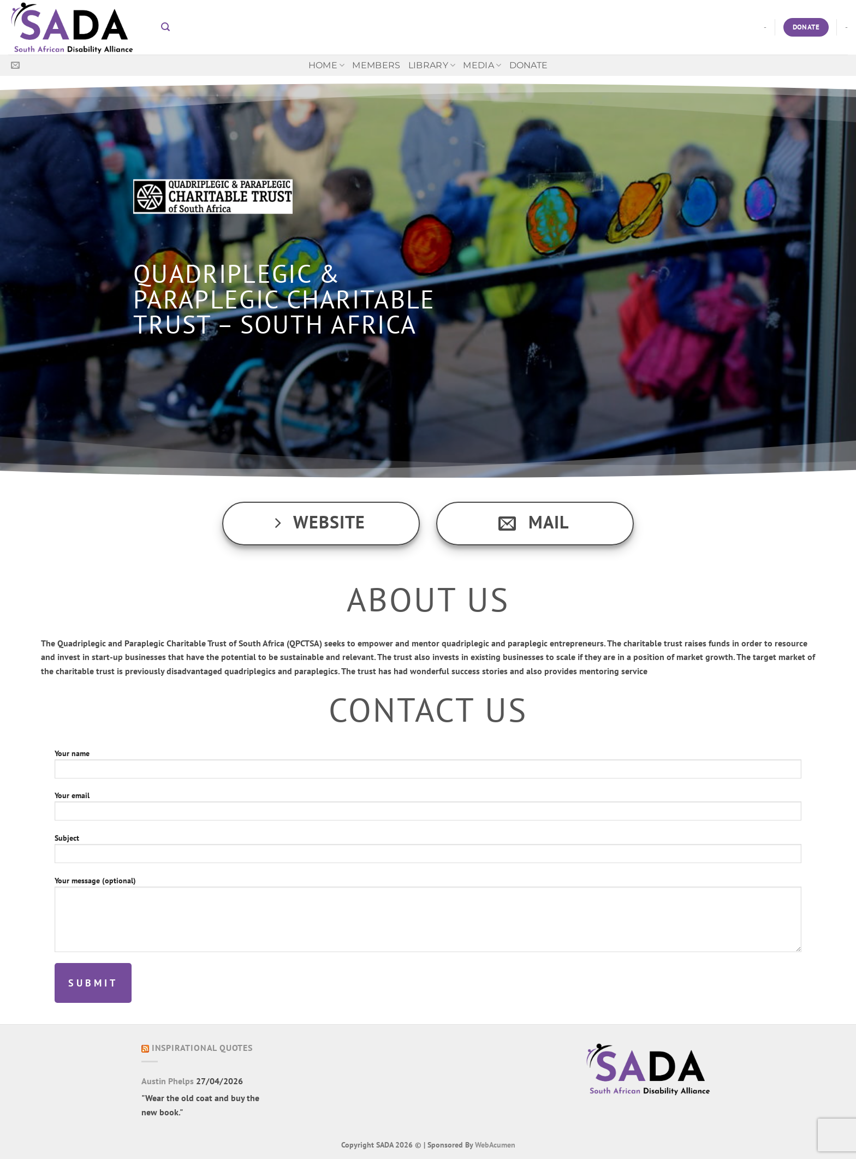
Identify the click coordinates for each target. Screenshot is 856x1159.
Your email (428, 809)
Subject (428, 852)
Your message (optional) (428, 917)
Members (376, 65)
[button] (165, 27)
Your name (428, 767)
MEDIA (482, 65)
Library (432, 65)
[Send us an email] (15, 65)
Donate (528, 65)
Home (326, 65)
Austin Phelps (167, 1080)
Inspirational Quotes (202, 1047)
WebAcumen (495, 1144)
